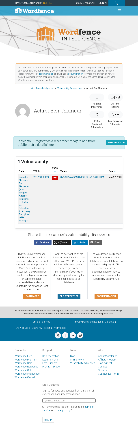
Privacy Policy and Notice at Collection (95, 321)
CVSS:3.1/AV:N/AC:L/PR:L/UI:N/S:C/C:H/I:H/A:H (83, 177)
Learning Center (50, 359)
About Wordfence (107, 356)
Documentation (50, 356)
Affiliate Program (107, 359)
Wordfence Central (25, 377)
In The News (77, 359)
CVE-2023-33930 (41, 177)
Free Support (49, 363)
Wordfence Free (23, 356)
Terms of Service (41, 321)
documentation (46, 74)
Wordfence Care (23, 363)
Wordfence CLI (23, 370)
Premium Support (51, 366)
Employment (105, 363)
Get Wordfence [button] (69, 296)
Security (102, 370)
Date (112, 171)
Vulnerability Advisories (82, 363)
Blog (72, 356)
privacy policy (63, 410)
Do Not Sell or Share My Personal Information (41, 327)
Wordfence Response (26, 366)
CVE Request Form (108, 373)
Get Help (48, 3)
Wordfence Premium (26, 359)
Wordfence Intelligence (27, 373)
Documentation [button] (106, 296)
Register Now (116, 142)
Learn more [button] (32, 296)
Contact (102, 366)
